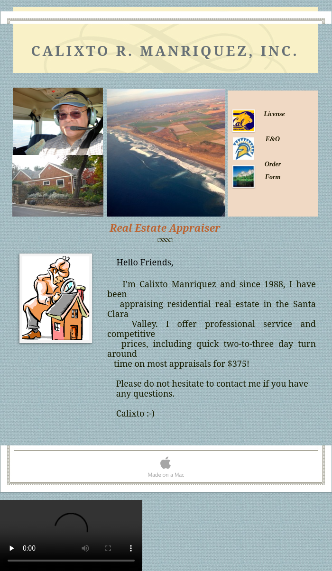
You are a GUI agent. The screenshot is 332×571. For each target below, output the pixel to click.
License (274, 114)
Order (273, 164)
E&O (273, 139)
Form (273, 177)
